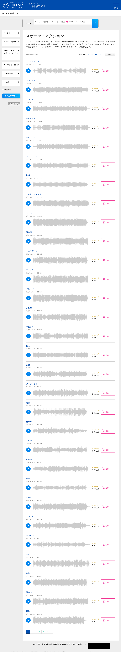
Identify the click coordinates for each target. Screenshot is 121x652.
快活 (28, 171)
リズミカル (31, 323)
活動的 (29, 304)
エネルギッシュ (32, 58)
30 (92, 51)
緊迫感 (29, 228)
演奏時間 (6, 86)
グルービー (31, 115)
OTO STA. (5, 13)
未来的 (29, 437)
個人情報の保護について (82, 641)
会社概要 (32, 641)
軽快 (28, 399)
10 (88, 51)
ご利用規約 (43, 641)
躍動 (28, 361)
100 (100, 51)
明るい (29, 588)
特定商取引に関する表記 (60, 641)
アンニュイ (31, 77)
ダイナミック (31, 134)
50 (96, 51)
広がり (29, 494)
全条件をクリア (14, 100)
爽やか (29, 418)
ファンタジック (32, 153)
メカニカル (31, 96)
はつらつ (30, 532)
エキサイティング (33, 190)
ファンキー (31, 266)
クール (29, 209)
